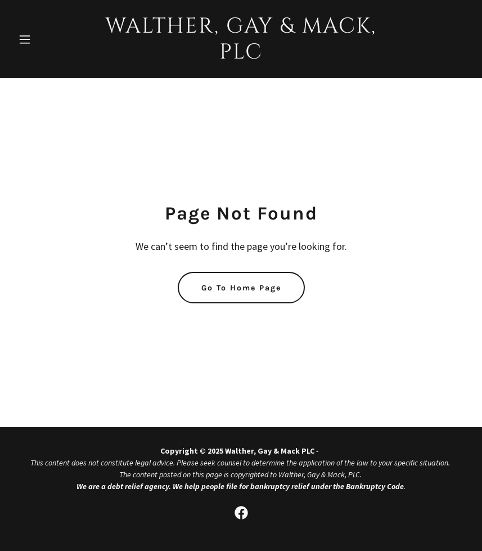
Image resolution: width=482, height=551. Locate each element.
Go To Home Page (241, 288)
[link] (240, 55)
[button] (47, 39)
